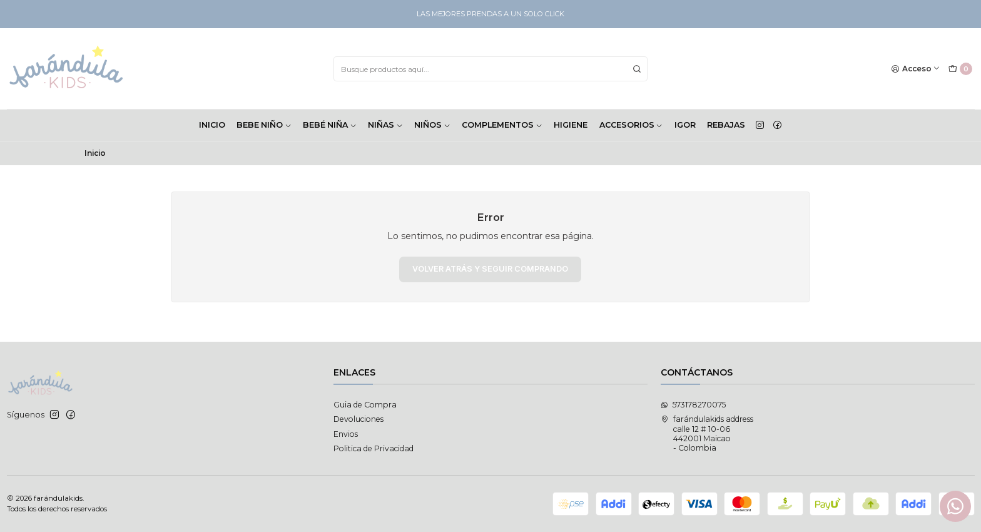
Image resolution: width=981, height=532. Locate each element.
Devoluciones (358, 419)
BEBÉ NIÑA (330, 125)
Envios (345, 434)
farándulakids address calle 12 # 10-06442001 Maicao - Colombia (707, 433)
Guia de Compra (365, 404)
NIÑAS (385, 125)
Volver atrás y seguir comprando (490, 269)
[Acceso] (916, 69)
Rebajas (726, 125)
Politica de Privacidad (373, 448)
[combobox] (490, 68)
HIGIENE (570, 125)
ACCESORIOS (631, 125)
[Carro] (960, 69)
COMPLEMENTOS (502, 125)
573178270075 (693, 404)
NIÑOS (432, 125)
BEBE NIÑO (264, 125)
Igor (685, 125)
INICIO (212, 125)
